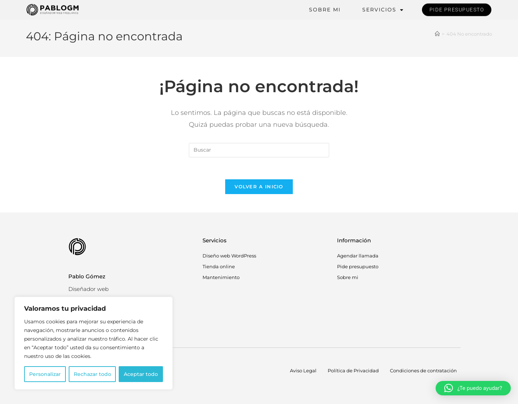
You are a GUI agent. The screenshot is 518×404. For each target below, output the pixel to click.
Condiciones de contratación (423, 370)
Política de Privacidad (353, 370)
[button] (473, 388)
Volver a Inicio (259, 186)
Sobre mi (325, 8)
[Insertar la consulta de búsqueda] (259, 150)
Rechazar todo (92, 374)
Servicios (383, 9)
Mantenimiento (221, 277)
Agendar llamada (357, 256)
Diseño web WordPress (229, 256)
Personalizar (45, 374)
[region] (93, 343)
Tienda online (219, 266)
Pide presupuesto (357, 266)
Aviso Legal (303, 370)
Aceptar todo (141, 374)
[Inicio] (437, 34)
